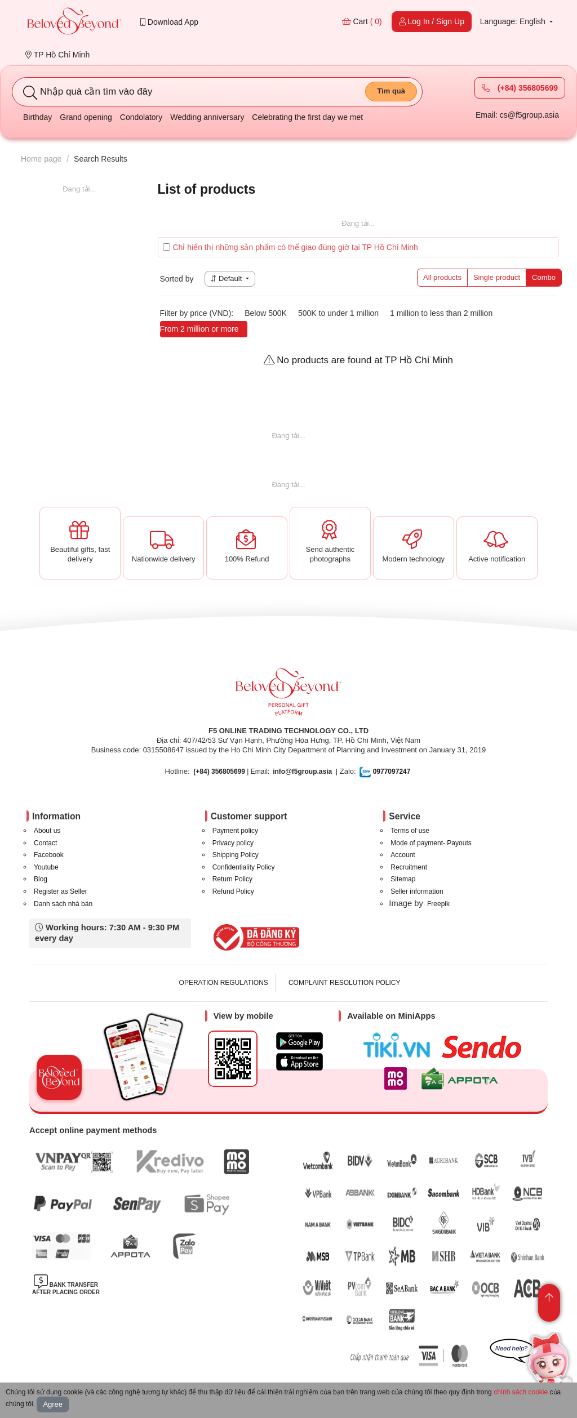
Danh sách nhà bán (63, 904)
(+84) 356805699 (520, 87)
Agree (53, 1404)
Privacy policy (233, 843)
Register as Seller (60, 891)
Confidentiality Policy (243, 867)
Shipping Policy (235, 855)
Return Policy (232, 879)
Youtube (46, 867)
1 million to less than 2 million (441, 313)
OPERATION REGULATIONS (223, 983)
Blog (40, 879)
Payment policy (235, 831)
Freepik (438, 904)
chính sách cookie (521, 1392)
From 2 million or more (199, 328)
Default (227, 278)
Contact (45, 843)
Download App (169, 21)
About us (47, 831)
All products (442, 277)
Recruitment (408, 867)
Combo (544, 277)
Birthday (37, 117)
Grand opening (86, 117)
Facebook (49, 855)
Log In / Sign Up (431, 21)
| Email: (231, 771)
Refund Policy (233, 891)
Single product (496, 277)
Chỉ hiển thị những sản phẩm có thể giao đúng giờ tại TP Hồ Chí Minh (290, 247)
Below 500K (266, 313)
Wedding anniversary (207, 117)
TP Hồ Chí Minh (57, 54)
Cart (362, 21)
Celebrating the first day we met (307, 117)
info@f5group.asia (302, 771)
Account (402, 855)
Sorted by (177, 278)
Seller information (416, 891)
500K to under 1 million (338, 313)
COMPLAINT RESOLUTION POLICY (344, 983)
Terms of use (409, 831)
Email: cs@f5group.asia (517, 114)
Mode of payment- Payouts (430, 843)
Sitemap (402, 879)
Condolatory (141, 117)
